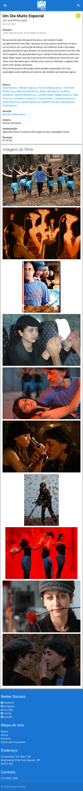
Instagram (8, 706)
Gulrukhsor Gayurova (25, 98)
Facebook (7, 702)
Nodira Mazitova (11, 102)
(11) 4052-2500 (9, 778)
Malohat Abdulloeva (27, 91)
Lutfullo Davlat (46, 94)
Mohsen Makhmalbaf (14, 114)
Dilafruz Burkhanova (25, 94)
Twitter (6, 713)
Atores (4, 735)
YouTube (7, 709)
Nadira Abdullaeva (49, 91)
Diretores (6, 738)
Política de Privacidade (13, 742)
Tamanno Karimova (64, 98)
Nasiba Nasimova (31, 102)
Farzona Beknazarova (50, 87)
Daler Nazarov (10, 87)
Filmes (4, 731)
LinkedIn (6, 716)
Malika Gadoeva (63, 94)
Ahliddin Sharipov (51, 102)
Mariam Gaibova (28, 87)
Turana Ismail (45, 98)
